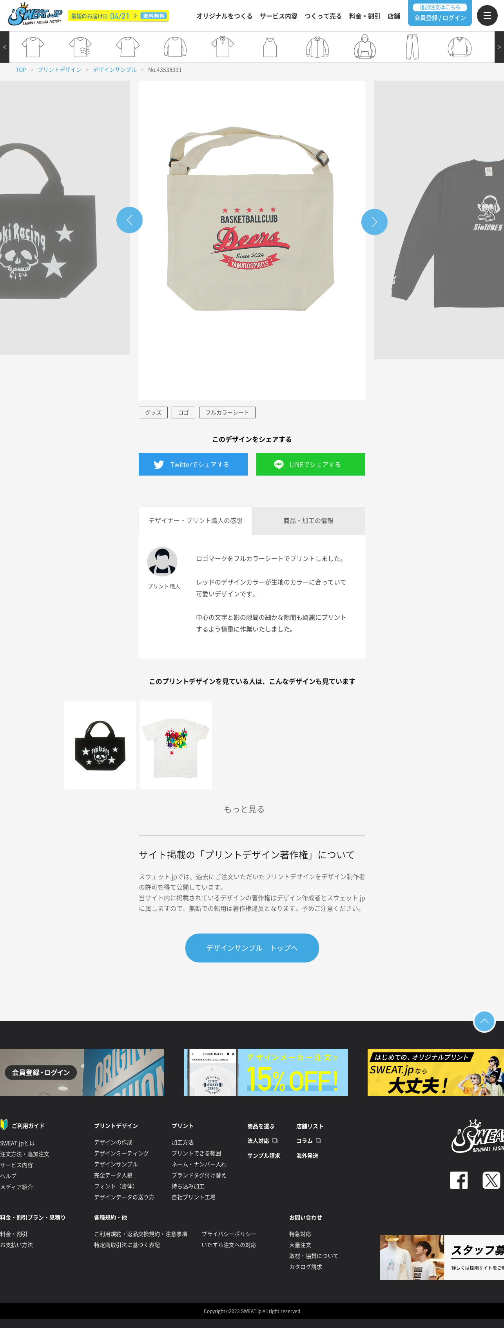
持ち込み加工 (188, 1186)
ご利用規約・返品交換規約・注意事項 (140, 1234)
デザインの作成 (113, 1142)
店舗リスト (310, 1126)
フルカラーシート (227, 412)
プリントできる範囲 (196, 1153)
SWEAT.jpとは (17, 1143)
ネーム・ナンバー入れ (199, 1164)
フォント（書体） (116, 1186)
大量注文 (300, 1245)
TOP (21, 69)
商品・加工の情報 (308, 520)
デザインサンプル (115, 69)
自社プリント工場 (194, 1197)
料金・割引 (365, 16)
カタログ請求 (305, 1267)
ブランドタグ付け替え (199, 1175)
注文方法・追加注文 (24, 1154)
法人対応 (258, 1141)
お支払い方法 (16, 1245)
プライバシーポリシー (228, 1234)
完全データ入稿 (113, 1175)
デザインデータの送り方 (124, 1197)
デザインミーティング (121, 1153)
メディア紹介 (16, 1187)
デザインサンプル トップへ (252, 948)
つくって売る (323, 16)
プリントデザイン (60, 69)
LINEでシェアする (315, 464)
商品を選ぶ (261, 1126)
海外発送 (307, 1155)
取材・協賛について (314, 1256)
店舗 (394, 16)
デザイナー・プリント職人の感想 (196, 520)
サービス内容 (278, 16)
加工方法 (183, 1142)
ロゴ (183, 412)
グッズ (153, 412)
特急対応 (300, 1234)
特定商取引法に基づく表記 (127, 1245)
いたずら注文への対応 (228, 1245)
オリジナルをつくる (224, 16)
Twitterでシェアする (199, 464)
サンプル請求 (263, 1155)
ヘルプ (8, 1176)
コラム (304, 1141)
